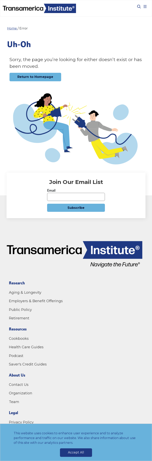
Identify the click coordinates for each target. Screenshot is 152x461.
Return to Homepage (35, 77)
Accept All (76, 452)
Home (12, 28)
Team (14, 402)
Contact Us (19, 384)
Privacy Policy (21, 422)
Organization (20, 393)
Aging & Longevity (25, 292)
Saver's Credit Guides (28, 364)
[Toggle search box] (137, 7)
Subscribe (76, 208)
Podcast (16, 356)
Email (51, 190)
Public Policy (20, 310)
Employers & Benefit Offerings (36, 301)
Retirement (19, 318)
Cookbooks (19, 338)
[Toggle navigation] (145, 7)
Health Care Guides (26, 347)
